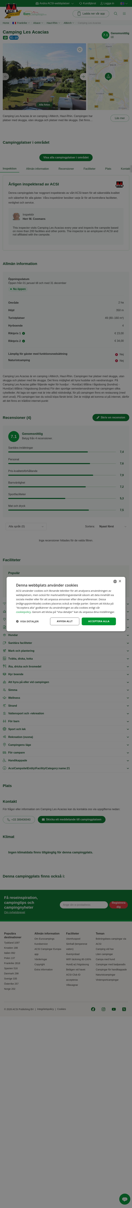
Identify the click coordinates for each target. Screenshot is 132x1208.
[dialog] (66, 604)
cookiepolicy (23, 612)
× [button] (120, 581)
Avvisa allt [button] (65, 621)
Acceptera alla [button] (98, 621)
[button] (27, 621)
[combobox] (115, 581)
